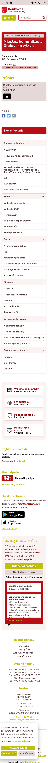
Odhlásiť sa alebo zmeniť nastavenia (24, 568)
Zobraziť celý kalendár (13, 475)
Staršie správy (14, 611)
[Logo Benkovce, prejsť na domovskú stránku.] (24, 10)
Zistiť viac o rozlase (24, 563)
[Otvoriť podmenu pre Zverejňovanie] (43, 128)
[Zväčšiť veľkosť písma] (39, 2)
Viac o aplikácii (9, 519)
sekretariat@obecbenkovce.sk (24, 710)
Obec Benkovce (32, 753)
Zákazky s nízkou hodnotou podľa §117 (20, 58)
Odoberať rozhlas (24, 557)
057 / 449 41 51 (24, 707)
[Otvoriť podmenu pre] (43, 134)
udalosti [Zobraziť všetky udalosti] (21, 452)
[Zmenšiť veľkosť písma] (35, 2)
